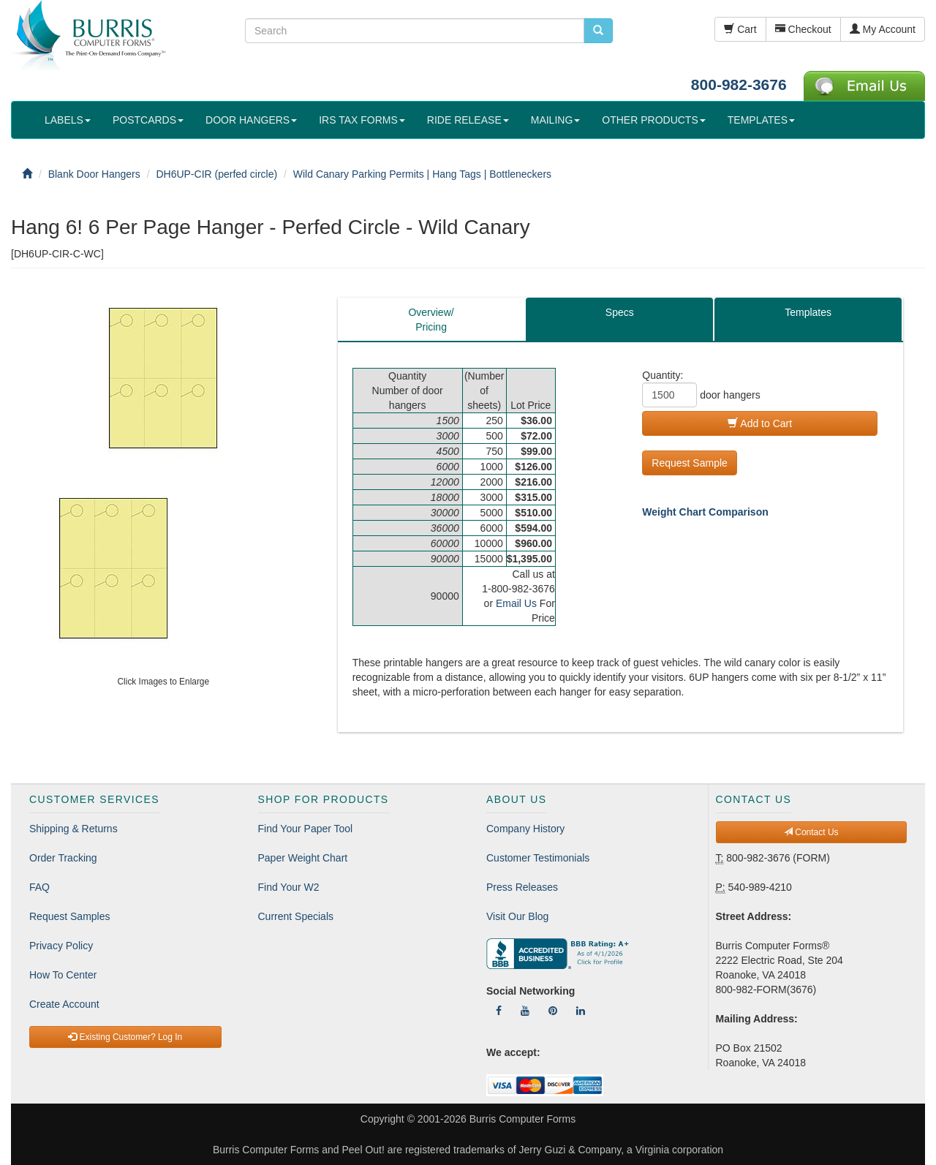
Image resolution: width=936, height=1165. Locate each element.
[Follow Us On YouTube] (525, 1010)
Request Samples (69, 916)
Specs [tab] (619, 312)
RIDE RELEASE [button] (468, 120)
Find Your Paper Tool (305, 828)
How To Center (63, 975)
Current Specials (296, 916)
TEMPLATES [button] (761, 120)
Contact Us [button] (811, 832)
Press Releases (522, 887)
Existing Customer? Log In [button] (125, 1037)
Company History (525, 828)
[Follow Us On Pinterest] (553, 1010)
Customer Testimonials (537, 858)
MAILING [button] (556, 120)
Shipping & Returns (73, 828)
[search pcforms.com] (598, 30)
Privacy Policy (61, 945)
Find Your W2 (289, 887)
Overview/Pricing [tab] (430, 319)
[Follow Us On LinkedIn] (581, 1010)
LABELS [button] (68, 120)
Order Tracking (63, 858)
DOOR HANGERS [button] (251, 120)
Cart (740, 29)
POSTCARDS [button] (148, 120)
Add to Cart (760, 423)
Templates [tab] (808, 312)
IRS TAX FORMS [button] (362, 120)
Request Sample (690, 463)
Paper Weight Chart (303, 858)
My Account (883, 29)
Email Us (516, 603)
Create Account (64, 1004)
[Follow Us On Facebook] (498, 1010)
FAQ (39, 887)
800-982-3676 (739, 84)
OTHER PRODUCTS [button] (653, 120)
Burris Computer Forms (522, 1119)
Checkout (803, 29)
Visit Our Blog (517, 916)
